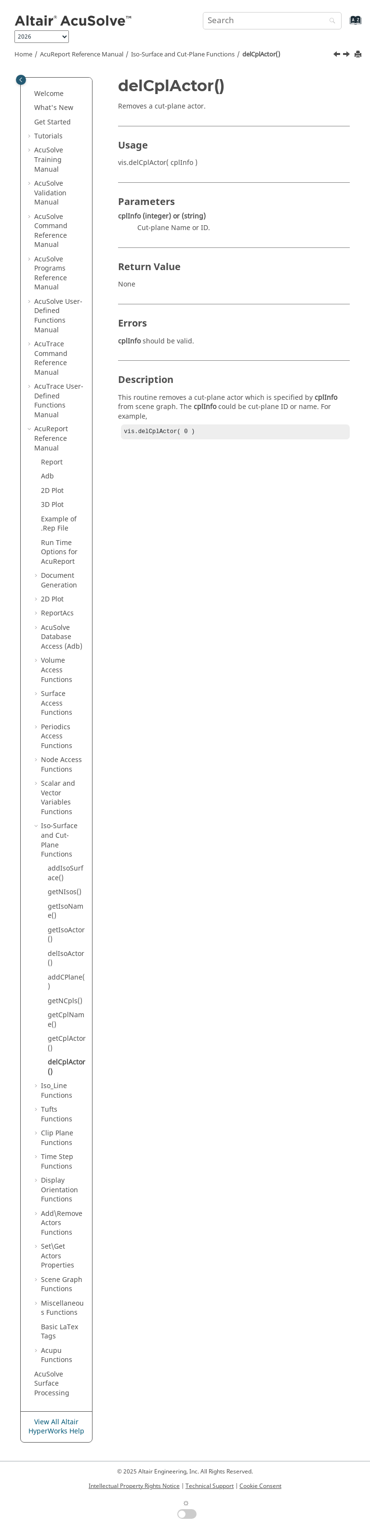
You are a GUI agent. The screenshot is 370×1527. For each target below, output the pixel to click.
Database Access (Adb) (61, 637)
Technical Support (209, 1486)
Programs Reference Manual (50, 273)
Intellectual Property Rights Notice (134, 1486)
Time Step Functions (57, 1162)
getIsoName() (65, 911)
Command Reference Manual (50, 231)
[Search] (330, 21)
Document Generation (59, 580)
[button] (30, 94)
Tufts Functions (56, 1114)
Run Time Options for (59, 552)
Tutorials (48, 136)
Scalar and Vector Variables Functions (58, 797)
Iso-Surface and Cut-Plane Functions (183, 54)
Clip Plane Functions (57, 1138)
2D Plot (52, 491)
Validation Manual (50, 192)
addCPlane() (66, 982)
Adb (47, 476)
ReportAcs (57, 613)
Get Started (52, 122)
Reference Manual (81, 54)
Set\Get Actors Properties (57, 1255)
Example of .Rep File (59, 524)
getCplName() (66, 1020)
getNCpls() (65, 1001)
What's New (53, 108)
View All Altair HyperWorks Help (56, 1427)
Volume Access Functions (56, 669)
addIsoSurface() (65, 873)
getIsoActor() (66, 935)
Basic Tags (59, 1332)
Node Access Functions (61, 765)
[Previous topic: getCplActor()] (338, 55)
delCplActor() (261, 54)
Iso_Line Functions (56, 1091)
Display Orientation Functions (59, 1189)
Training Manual (48, 159)
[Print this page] (359, 54)
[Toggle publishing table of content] (21, 80)
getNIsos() (64, 892)
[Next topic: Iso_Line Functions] (347, 55)
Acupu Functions (56, 1355)
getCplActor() (67, 1043)
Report (52, 462)
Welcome (49, 94)
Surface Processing (51, 1383)
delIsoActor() (66, 958)
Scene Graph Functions (61, 1285)
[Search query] (272, 20)
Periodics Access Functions (56, 736)
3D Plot (52, 505)
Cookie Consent (260, 1486)
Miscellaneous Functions (62, 1308)
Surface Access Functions (56, 703)
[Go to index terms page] (345, 25)
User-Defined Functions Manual (58, 316)
